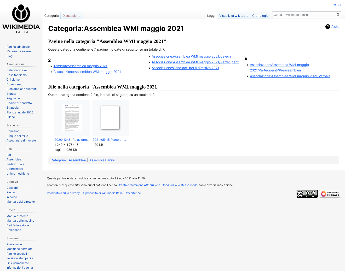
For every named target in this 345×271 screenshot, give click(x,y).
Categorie (58, 160)
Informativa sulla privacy (63, 193)
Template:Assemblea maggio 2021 (80, 66)
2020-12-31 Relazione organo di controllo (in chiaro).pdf (72, 139)
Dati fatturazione (17, 225)
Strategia (12, 107)
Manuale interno (17, 216)
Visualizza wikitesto (233, 16)
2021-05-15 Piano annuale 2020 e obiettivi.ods (110, 139)
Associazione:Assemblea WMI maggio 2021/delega (191, 56)
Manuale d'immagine (20, 220)
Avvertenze (133, 193)
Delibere (12, 187)
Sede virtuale (15, 164)
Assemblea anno (102, 160)
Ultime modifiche (17, 173)
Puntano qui (14, 244)
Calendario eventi (18, 70)
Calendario (13, 230)
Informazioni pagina (19, 267)
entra (337, 4)
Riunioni (11, 192)
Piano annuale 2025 (19, 112)
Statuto (11, 93)
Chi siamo (13, 79)
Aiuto (335, 26)
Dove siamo (14, 84)
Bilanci (11, 117)
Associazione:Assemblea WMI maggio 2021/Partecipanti (195, 62)
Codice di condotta (19, 103)
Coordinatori (14, 169)
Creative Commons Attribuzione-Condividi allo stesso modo (157, 185)
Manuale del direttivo (20, 201)
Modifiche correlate (19, 249)
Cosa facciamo (16, 75)
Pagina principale (18, 46)
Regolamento (15, 98)
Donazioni (13, 131)
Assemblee (13, 159)
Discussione (71, 16)
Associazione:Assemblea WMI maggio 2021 (87, 72)
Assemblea (77, 160)
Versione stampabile (19, 258)
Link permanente (17, 263)
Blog (9, 56)
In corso (11, 197)
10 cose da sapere (18, 51)
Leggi (211, 16)
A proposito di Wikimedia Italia (103, 193)
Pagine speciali (16, 253)
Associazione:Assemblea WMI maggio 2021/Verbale (290, 76)
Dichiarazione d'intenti (21, 89)
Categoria (51, 16)
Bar (8, 155)
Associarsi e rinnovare (21, 140)
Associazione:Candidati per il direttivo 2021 (185, 68)
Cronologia (260, 16)
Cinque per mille (17, 136)
